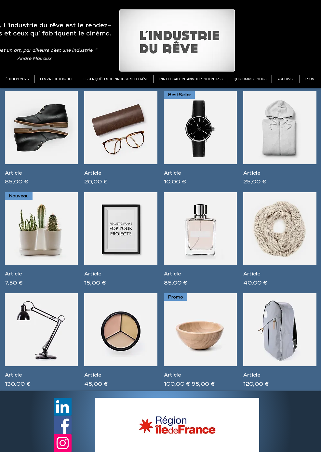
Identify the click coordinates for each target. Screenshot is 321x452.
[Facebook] (63, 425)
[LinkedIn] (63, 407)
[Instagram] (63, 443)
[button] (56, 79)
